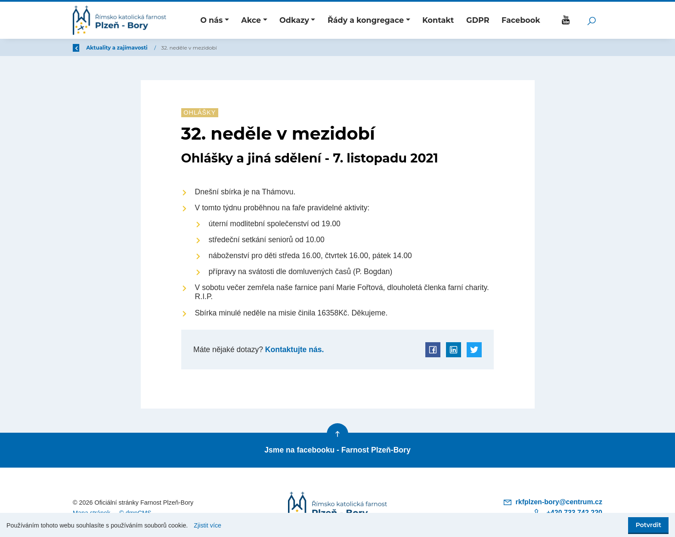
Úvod (118, 47)
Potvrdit (648, 525)
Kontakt (438, 20)
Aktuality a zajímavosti (169, 47)
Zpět (85, 47)
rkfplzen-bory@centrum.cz (552, 502)
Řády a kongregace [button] (366, 20)
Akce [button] (251, 20)
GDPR (477, 20)
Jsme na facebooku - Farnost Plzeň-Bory (337, 450)
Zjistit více (207, 525)
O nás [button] (211, 20)
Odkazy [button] (294, 20)
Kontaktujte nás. (293, 349)
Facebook (521, 20)
